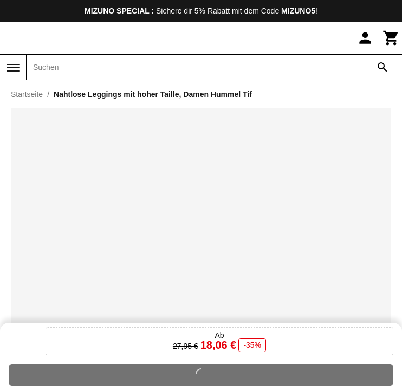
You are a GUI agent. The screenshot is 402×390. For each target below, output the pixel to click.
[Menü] (13, 68)
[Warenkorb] (391, 38)
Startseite (27, 94)
